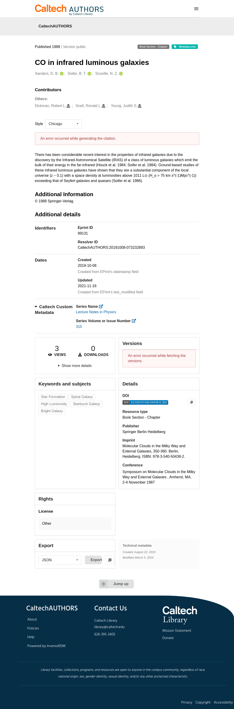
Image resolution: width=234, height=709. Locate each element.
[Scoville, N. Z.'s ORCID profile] (120, 73)
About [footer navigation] (32, 620)
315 (79, 327)
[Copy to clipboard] (191, 402)
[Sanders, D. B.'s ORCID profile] (61, 73)
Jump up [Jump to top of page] (114, 584)
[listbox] (63, 123)
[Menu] (196, 8)
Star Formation (53, 397)
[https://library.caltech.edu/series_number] (135, 321)
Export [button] (95, 560)
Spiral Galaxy (82, 397)
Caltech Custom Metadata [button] (54, 309)
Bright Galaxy (52, 411)
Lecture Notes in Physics (96, 312)
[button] (75, 523)
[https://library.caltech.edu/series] (102, 306)
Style (39, 124)
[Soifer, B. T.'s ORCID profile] (88, 73)
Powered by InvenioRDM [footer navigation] (46, 646)
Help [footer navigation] (31, 637)
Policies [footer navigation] (33, 628)
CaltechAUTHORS (55, 26)
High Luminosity (54, 404)
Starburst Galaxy (86, 404)
